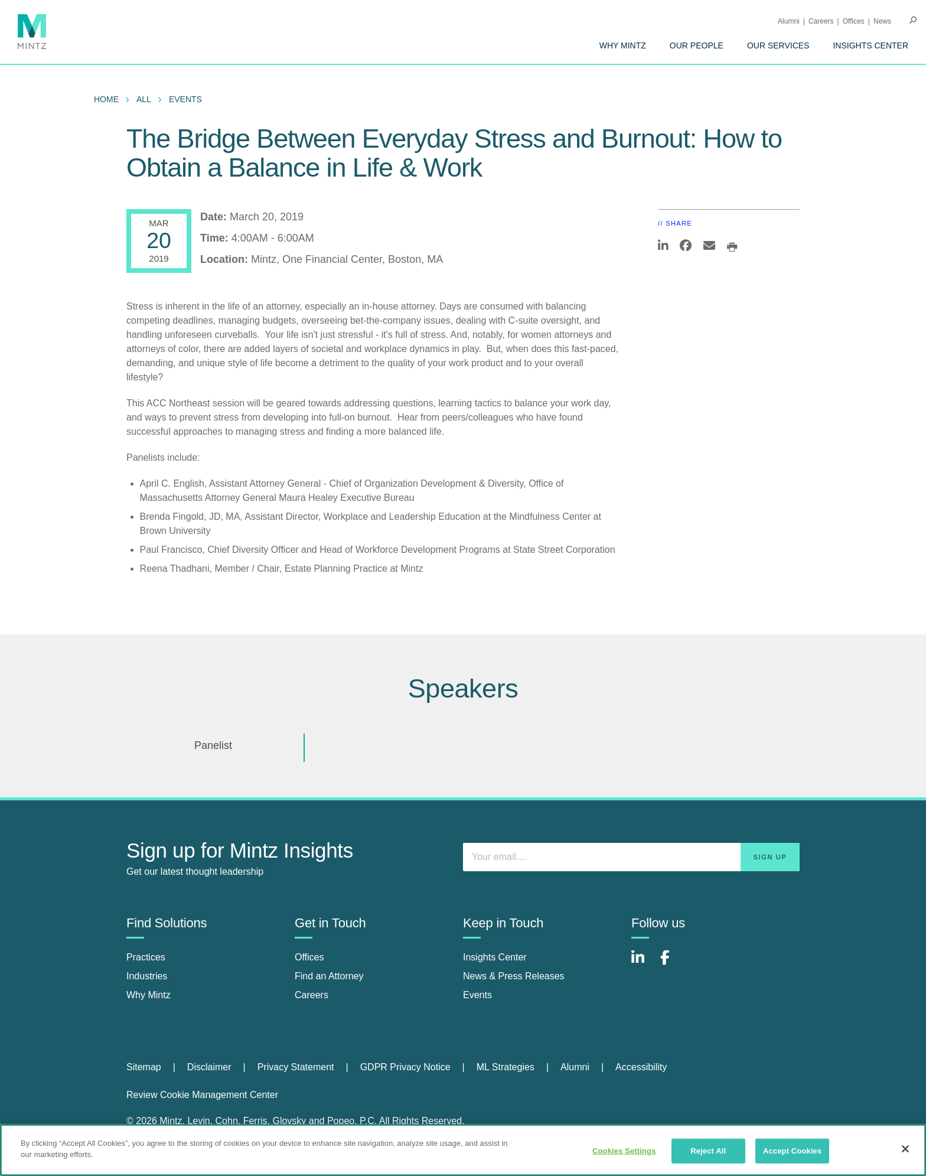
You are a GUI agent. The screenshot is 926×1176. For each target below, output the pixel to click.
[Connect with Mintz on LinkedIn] (643, 963)
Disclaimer (209, 1067)
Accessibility (641, 1067)
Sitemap (143, 1067)
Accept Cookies (792, 1150)
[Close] (905, 1149)
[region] (463, 1150)
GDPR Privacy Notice (405, 1067)
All (143, 99)
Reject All (708, 1150)
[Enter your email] (631, 857)
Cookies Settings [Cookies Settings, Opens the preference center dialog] (624, 1150)
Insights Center (870, 45)
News (882, 21)
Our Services (778, 45)
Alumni (789, 21)
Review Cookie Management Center (202, 1095)
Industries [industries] (146, 976)
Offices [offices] (309, 957)
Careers (821, 21)
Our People (696, 45)
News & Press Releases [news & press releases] (514, 976)
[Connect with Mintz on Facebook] (672, 963)
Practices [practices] (145, 957)
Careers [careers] (311, 995)
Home (106, 99)
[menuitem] (622, 45)
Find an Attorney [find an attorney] (329, 976)
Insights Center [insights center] (495, 957)
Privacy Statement (295, 1067)
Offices (854, 21)
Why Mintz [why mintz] (148, 995)
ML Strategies (505, 1067)
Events (185, 99)
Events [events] (477, 995)
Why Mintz (622, 45)
